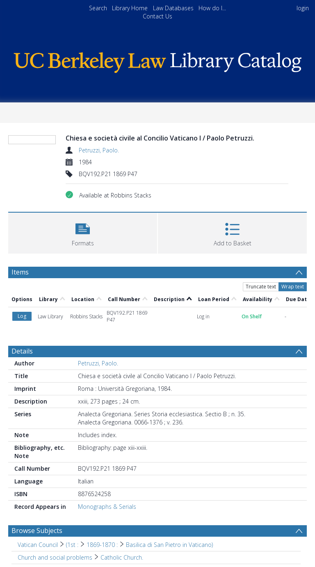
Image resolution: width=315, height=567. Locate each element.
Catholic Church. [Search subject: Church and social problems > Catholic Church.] (121, 557)
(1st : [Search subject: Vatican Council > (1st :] (72, 545)
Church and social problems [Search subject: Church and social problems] (55, 557)
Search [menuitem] (98, 8)
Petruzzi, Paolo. (99, 150)
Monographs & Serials (107, 506)
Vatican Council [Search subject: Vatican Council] (38, 545)
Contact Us (157, 16)
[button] (82, 232)
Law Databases (173, 8)
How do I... (212, 8)
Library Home (130, 8)
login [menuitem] (303, 8)
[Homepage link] (157, 60)
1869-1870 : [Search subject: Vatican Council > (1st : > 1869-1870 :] (102, 545)
